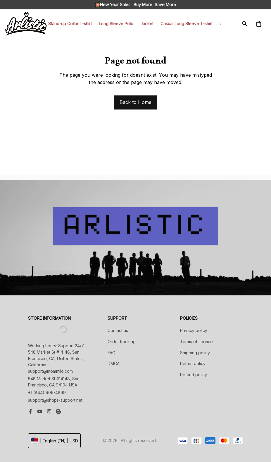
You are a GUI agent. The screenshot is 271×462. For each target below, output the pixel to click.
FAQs (113, 352)
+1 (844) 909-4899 (47, 392)
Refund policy (193, 374)
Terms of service (196, 341)
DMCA (114, 363)
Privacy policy (193, 330)
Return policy (193, 363)
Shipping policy (195, 352)
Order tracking (122, 341)
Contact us (118, 330)
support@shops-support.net (55, 400)
